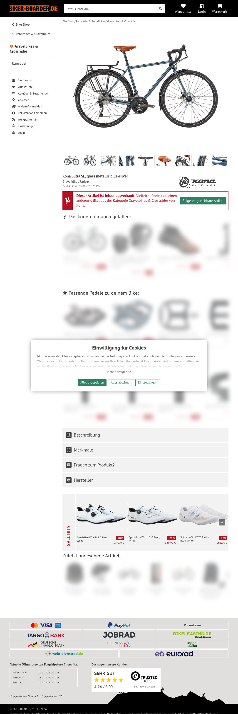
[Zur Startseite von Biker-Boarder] (33, 8)
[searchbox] (114, 8)
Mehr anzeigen (119, 372)
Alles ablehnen (121, 382)
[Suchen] (160, 8)
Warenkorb (219, 11)
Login (202, 11)
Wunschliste (183, 11)
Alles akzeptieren (92, 382)
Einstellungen (147, 382)
